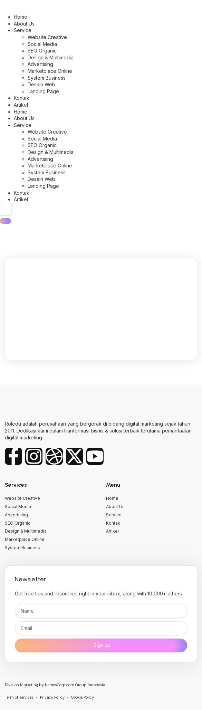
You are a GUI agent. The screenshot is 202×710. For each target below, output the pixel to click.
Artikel (21, 105)
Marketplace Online (50, 71)
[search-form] (6, 209)
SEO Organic (42, 51)
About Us (24, 24)
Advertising (40, 64)
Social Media (42, 44)
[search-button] (5, 221)
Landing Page (43, 91)
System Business (47, 78)
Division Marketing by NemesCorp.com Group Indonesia (55, 684)
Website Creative (47, 37)
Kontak (21, 98)
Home (20, 17)
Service (22, 30)
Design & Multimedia (51, 57)
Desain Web (41, 84)
